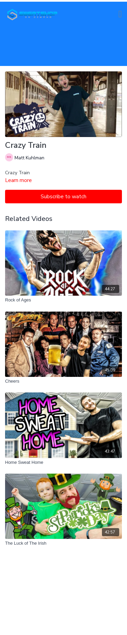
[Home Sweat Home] (63, 462)
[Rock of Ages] (63, 300)
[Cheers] (63, 381)
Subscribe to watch (63, 196)
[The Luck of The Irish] (63, 543)
